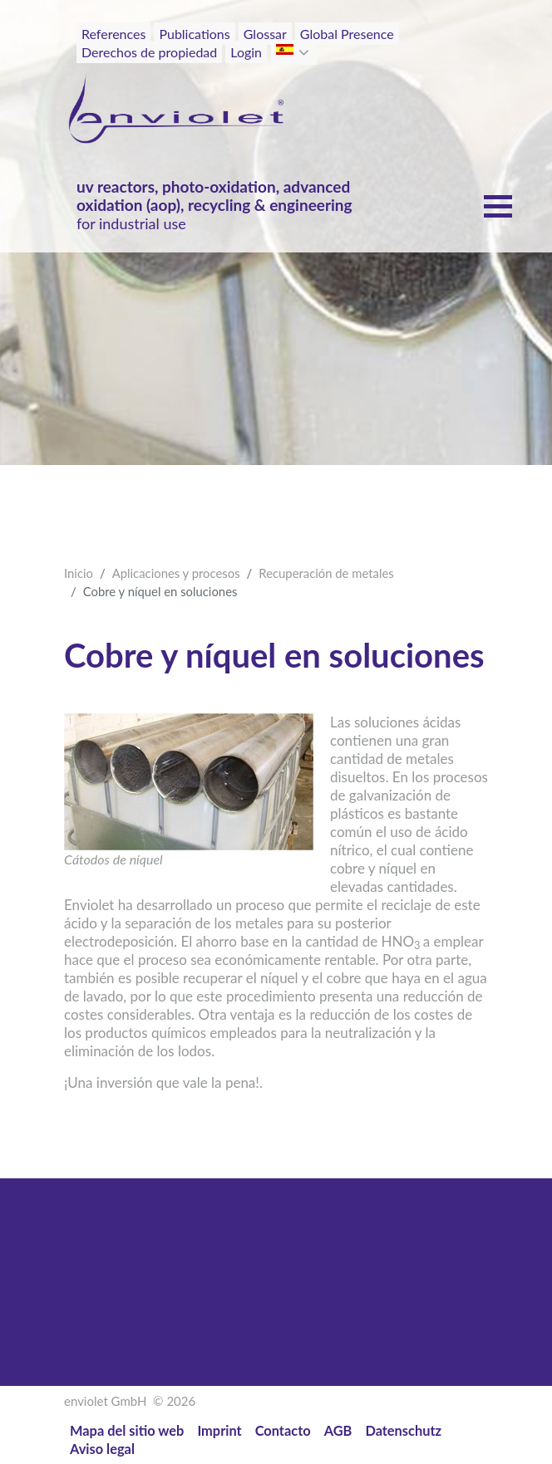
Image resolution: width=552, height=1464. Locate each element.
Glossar (265, 34)
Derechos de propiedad (149, 52)
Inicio (78, 573)
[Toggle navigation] (451, 64)
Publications (194, 34)
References (113, 34)
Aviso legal (102, 1449)
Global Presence (347, 34)
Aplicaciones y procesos (176, 573)
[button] (305, 52)
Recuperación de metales (326, 573)
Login (246, 52)
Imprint (219, 1430)
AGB (338, 1430)
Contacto (283, 1430)
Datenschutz (403, 1430)
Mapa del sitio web (127, 1430)
